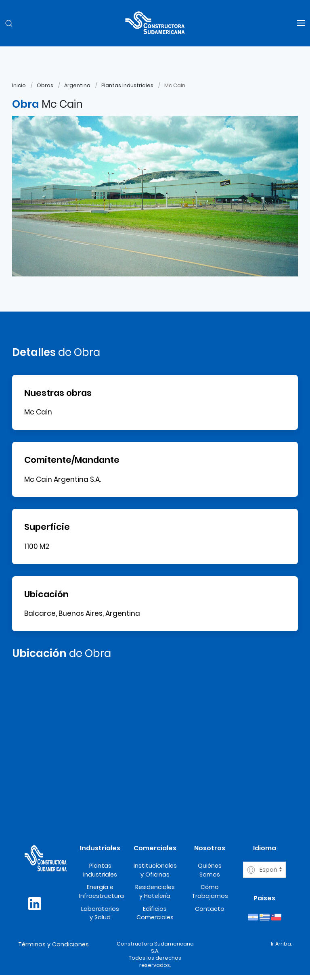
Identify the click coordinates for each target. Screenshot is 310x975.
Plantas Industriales (127, 85)
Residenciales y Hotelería (155, 891)
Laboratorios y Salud (100, 913)
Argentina (77, 85)
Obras (45, 85)
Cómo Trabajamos (210, 891)
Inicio (19, 85)
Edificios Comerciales (155, 913)
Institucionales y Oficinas (155, 870)
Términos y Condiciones (53, 944)
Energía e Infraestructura (101, 891)
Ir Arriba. (281, 943)
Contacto (209, 909)
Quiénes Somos (210, 870)
